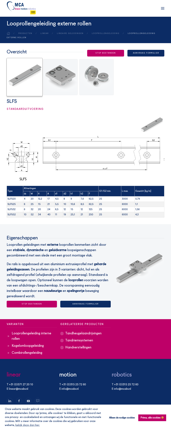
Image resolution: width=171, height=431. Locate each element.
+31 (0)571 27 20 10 (21, 384)
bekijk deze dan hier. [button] (27, 425)
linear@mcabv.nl (18, 389)
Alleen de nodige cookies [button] (122, 418)
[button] (162, 8)
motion (67, 375)
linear (14, 375)
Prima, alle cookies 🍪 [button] (152, 418)
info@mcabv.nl (70, 389)
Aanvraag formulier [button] (146, 53)
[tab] (24, 76)
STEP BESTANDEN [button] (106, 53)
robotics (122, 375)
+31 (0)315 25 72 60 (74, 384)
